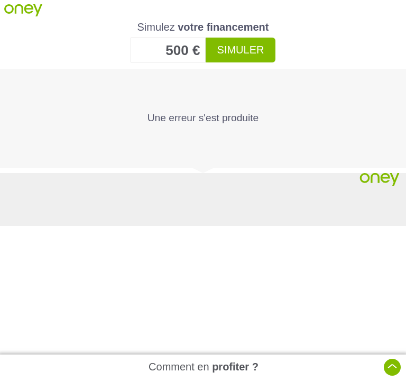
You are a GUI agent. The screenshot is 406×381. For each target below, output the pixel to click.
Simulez (203, 27)
